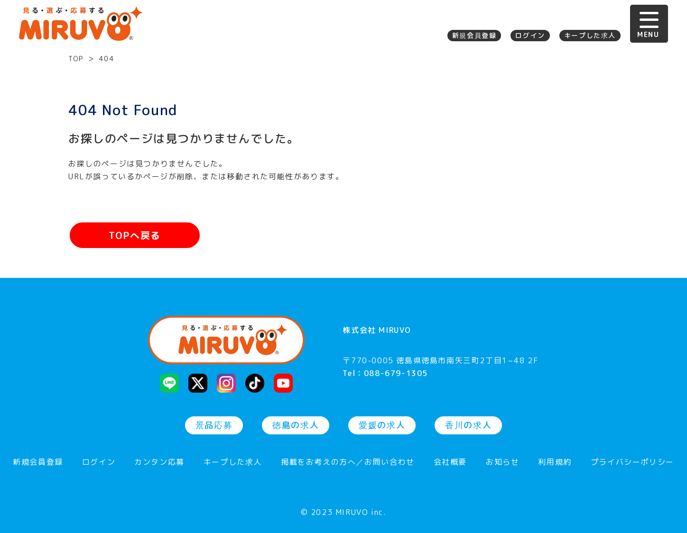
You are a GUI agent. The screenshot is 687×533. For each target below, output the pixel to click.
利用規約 (554, 462)
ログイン (530, 35)
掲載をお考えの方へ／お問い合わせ (348, 462)
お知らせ (502, 462)
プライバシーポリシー (632, 462)
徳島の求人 (295, 425)
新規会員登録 (474, 35)
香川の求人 (468, 425)
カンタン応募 (159, 462)
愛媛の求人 (382, 425)
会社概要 (450, 462)
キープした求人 (590, 35)
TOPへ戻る (135, 235)
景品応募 (213, 425)
